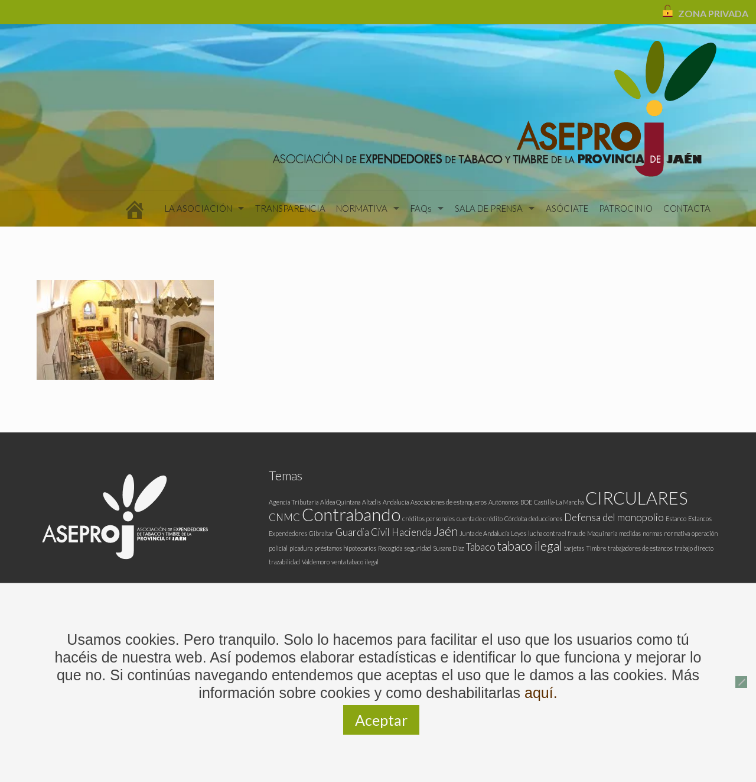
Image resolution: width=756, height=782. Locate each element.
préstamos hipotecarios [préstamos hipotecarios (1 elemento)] (345, 548)
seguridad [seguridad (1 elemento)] (417, 548)
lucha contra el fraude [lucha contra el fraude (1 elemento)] (556, 533)
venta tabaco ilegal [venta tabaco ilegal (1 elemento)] (355, 562)
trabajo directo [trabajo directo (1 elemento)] (693, 548)
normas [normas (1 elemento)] (652, 533)
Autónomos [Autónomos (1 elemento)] (503, 502)
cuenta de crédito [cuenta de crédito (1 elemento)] (480, 518)
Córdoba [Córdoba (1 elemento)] (515, 518)
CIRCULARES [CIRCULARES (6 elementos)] (636, 497)
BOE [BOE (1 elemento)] (526, 502)
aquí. (541, 692)
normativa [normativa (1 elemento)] (677, 533)
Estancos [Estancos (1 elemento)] (700, 518)
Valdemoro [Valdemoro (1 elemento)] (316, 562)
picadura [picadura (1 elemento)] (300, 548)
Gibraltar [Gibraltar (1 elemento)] (321, 533)
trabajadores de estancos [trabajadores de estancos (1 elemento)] (640, 548)
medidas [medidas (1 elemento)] (630, 533)
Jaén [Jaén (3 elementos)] (446, 531)
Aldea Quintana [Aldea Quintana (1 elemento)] (340, 502)
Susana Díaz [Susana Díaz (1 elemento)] (448, 548)
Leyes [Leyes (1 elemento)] (518, 533)
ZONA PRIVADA (713, 13)
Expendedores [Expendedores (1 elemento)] (288, 533)
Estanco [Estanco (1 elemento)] (676, 518)
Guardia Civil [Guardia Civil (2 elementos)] (362, 532)
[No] (741, 682)
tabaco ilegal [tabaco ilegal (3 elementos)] (529, 545)
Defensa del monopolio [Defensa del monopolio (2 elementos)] (614, 517)
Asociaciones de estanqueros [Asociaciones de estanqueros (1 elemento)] (448, 502)
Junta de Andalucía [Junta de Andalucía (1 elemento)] (484, 533)
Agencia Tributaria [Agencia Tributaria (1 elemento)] (293, 502)
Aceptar (381, 720)
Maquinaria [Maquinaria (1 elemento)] (602, 533)
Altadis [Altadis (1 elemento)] (371, 502)
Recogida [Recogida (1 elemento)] (390, 548)
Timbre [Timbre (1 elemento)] (596, 548)
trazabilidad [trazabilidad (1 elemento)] (284, 562)
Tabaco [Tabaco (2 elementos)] (481, 547)
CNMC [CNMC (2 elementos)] (284, 517)
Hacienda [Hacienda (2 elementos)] (412, 532)
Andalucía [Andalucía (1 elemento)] (396, 502)
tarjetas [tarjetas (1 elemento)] (574, 548)
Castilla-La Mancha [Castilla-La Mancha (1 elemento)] (559, 502)
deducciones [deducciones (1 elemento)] (545, 518)
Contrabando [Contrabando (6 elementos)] (351, 514)
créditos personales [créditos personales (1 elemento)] (428, 518)
